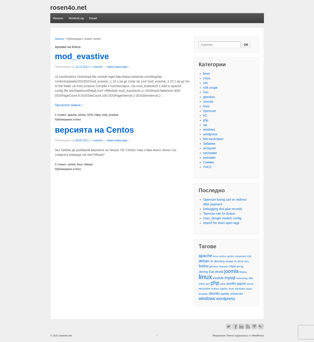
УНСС (207, 167)
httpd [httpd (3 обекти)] (232, 266)
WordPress (258, 335)
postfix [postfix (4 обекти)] (231, 283)
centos (82, 114)
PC (205, 115)
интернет (209, 148)
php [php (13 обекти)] (215, 283)
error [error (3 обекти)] (241, 261)
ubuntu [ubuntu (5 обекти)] (214, 293)
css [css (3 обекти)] (249, 256)
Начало (58, 18)
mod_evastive (82, 56)
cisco (206, 78)
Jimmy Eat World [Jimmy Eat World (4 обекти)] (211, 272)
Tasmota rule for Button (219, 213)
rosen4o (98, 66)
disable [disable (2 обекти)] (229, 261)
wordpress (210, 134)
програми (210, 153)
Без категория (213, 139)
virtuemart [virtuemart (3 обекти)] (236, 293)
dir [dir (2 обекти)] (211, 261)
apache (72, 114)
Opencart (209, 111)
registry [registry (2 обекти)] (224, 288)
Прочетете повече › (69, 105)
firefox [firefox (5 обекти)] (204, 266)
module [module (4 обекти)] (218, 278)
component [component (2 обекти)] (240, 256)
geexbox (209, 97)
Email (93, 18)
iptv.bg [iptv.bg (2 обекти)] (240, 266)
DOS (90, 114)
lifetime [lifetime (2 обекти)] (243, 272)
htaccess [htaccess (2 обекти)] (224, 266)
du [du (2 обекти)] (235, 261)
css (205, 83)
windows (209, 129)
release (88, 164)
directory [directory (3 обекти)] (219, 261)
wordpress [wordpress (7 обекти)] (225, 298)
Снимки (208, 162)
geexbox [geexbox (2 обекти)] (213, 266)
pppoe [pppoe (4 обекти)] (241, 283)
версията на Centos (94, 129)
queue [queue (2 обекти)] (250, 283)
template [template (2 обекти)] (203, 293)
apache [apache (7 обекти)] (205, 255)
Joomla (208, 101)
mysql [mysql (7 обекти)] (230, 277)
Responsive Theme (223, 335)
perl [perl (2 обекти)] (208, 283)
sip (205, 125)
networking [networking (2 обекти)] (242, 278)
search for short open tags (221, 223)
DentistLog (76, 18)
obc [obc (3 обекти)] (251, 278)
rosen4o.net (68, 7)
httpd (98, 114)
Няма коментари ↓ (118, 66)
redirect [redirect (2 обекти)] (215, 288)
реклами (209, 157)
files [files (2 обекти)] (247, 261)
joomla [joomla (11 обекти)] (231, 271)
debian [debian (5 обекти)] (204, 261)
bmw (206, 73)
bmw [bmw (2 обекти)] (215, 256)
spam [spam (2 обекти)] (249, 288)
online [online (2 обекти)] (202, 283)
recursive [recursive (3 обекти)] (204, 288)
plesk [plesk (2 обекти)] (223, 283)
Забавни (209, 143)
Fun (206, 92)
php (205, 120)
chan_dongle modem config (222, 218)
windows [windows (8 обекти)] (207, 298)
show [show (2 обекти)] (231, 288)
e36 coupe (210, 87)
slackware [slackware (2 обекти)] (240, 288)
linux (78, 119)
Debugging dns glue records (222, 209)
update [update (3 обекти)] (225, 293)
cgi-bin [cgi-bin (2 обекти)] (230, 256)
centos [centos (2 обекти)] (222, 256)
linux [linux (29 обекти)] (205, 276)
